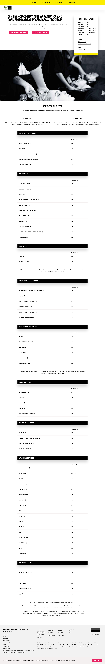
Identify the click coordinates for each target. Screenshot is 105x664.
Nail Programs (39, 637)
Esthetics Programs (40, 634)
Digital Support (61, 635)
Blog (70, 630)
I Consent (97, 660)
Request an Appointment (18, 32)
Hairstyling (39, 635)
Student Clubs (61, 633)
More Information (70, 660)
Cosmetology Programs (41, 632)
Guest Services (71, 629)
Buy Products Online (40, 32)
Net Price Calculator (51, 635)
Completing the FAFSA (52, 633)
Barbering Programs (41, 631)
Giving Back (60, 632)
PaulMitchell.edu (97, 634)
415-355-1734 (81, 49)
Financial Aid (50, 632)
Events (70, 632)
